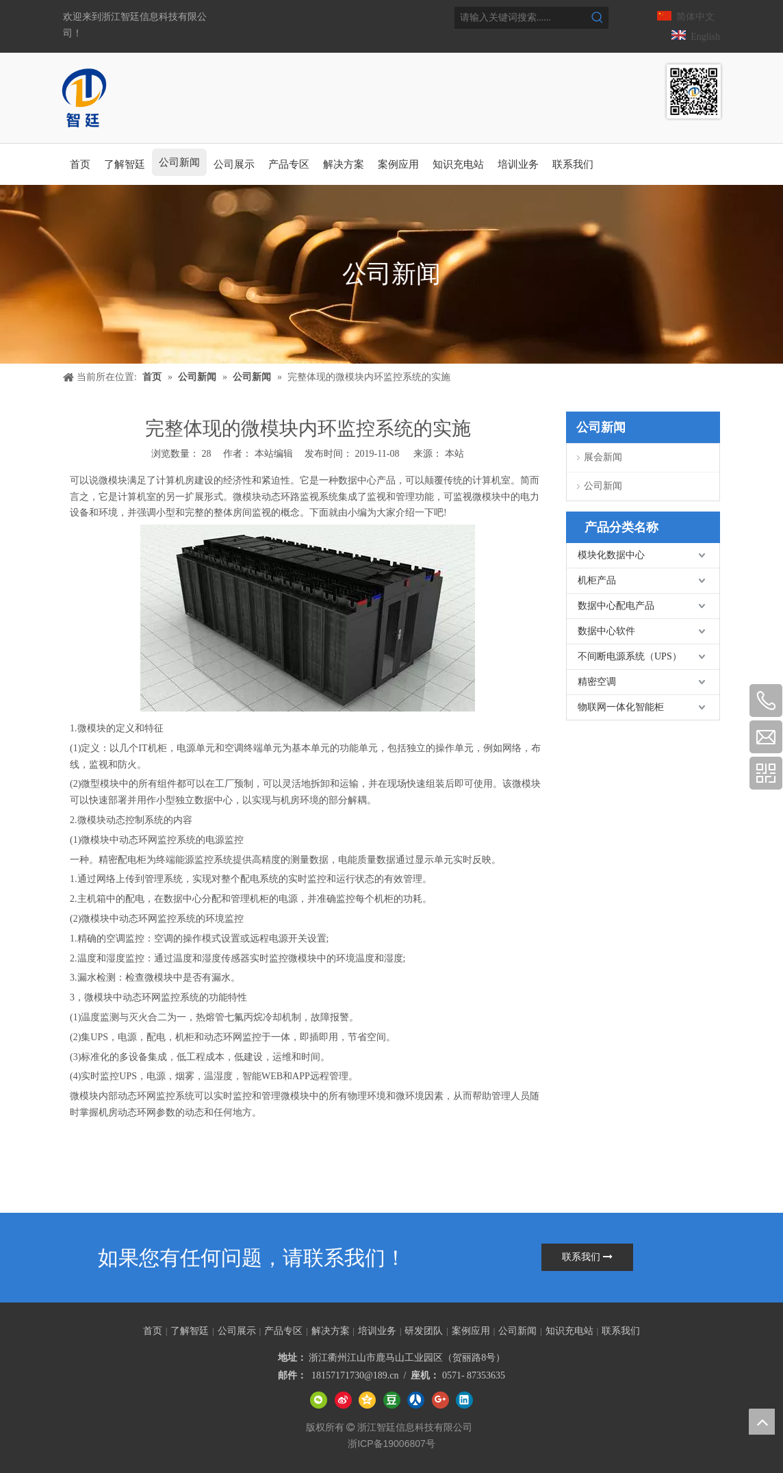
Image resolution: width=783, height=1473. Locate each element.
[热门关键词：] (597, 18)
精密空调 (597, 682)
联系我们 (587, 1257)
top (762, 1422)
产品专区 (283, 1331)
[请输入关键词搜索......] (520, 18)
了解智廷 (189, 1331)
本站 (454, 454)
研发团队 (424, 1331)
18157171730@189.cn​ (355, 1375)
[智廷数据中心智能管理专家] (693, 91)
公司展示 (237, 1331)
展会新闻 (603, 457)
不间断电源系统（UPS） (630, 656)
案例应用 (471, 1331)
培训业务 (377, 1331)
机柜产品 (597, 580)
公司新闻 (603, 486)
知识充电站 (569, 1331)
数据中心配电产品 (616, 606)
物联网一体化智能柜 (621, 707)
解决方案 (330, 1331)
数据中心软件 (606, 631)
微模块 (113, 480)
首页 (152, 1331)
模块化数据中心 (611, 555)
